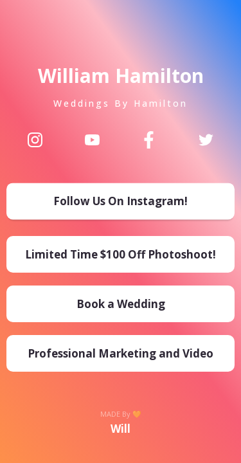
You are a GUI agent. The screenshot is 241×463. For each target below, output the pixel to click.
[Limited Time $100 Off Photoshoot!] (120, 254)
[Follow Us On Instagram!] (120, 203)
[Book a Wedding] (120, 304)
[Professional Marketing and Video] (120, 353)
